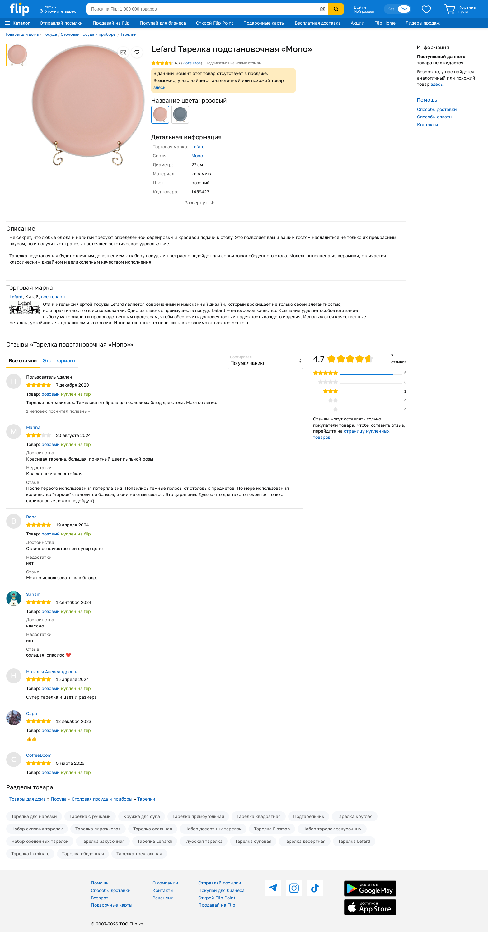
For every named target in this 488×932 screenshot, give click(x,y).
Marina (33, 427)
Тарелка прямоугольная (198, 816)
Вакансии (163, 897)
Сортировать (241, 357)
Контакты (427, 124)
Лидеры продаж (423, 22)
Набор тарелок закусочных (332, 828)
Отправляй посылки (61, 22)
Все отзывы (23, 360)
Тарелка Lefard (354, 841)
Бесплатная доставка (318, 22)
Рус (404, 9)
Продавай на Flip (111, 22)
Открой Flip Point (214, 22)
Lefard (198, 146)
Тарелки (128, 34)
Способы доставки (437, 109)
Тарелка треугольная (139, 853)
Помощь (99, 882)
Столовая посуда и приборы (88, 34)
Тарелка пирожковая (98, 828)
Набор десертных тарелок (213, 828)
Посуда (49, 34)
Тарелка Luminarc (30, 853)
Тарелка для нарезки (34, 816)
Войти (360, 7)
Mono (197, 155)
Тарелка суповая (253, 841)
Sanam (33, 594)
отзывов (192, 63)
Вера (31, 516)
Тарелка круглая (355, 816)
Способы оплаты (434, 116)
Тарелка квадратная (259, 816)
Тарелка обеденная (83, 853)
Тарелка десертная (305, 841)
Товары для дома (22, 34)
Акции (357, 22)
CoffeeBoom (38, 755)
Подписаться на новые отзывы (233, 63)
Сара (31, 713)
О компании (165, 882)
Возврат (99, 897)
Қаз (390, 9)
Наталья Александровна (52, 671)
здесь (159, 87)
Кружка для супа (141, 816)
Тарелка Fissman (272, 828)
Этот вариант (59, 360)
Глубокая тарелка (204, 841)
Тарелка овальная (152, 828)
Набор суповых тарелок (37, 828)
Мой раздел (364, 11)
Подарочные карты (264, 22)
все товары (53, 296)
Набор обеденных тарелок (39, 841)
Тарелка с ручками (90, 816)
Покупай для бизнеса (163, 22)
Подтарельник (308, 816)
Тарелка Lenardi (154, 841)
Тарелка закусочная (103, 841)
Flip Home (385, 22)
